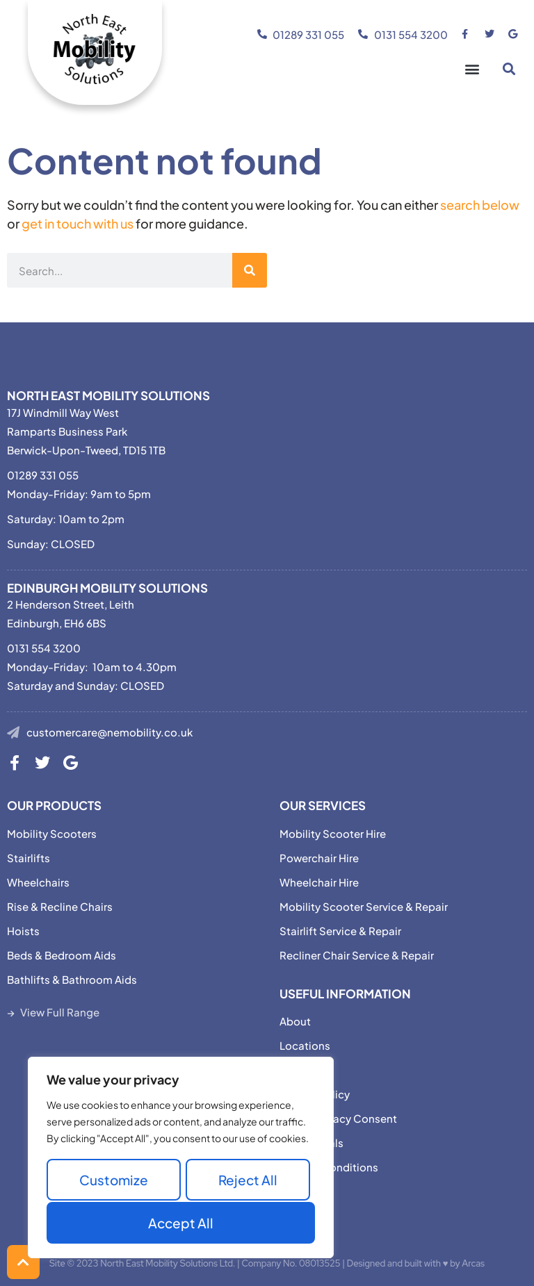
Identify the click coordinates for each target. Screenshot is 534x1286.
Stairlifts (28, 857)
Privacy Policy (315, 1093)
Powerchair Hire (319, 857)
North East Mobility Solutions (108, 395)
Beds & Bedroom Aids (61, 955)
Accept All (180, 1222)
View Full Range (59, 1012)
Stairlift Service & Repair (340, 930)
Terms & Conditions (329, 1166)
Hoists (23, 930)
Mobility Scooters (52, 833)
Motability (305, 1069)
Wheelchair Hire (319, 882)
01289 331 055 (43, 474)
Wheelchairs (38, 882)
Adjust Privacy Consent (338, 1118)
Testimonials (311, 1142)
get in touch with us (78, 223)
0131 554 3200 (44, 647)
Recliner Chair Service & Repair (357, 955)
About (295, 1021)
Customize (113, 1181)
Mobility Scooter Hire (333, 833)
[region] (181, 1159)
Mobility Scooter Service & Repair (364, 906)
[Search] (249, 270)
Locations (305, 1045)
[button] (471, 69)
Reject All (247, 1181)
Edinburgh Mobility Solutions (107, 587)
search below (479, 205)
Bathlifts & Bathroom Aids (72, 979)
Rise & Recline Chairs (60, 906)
